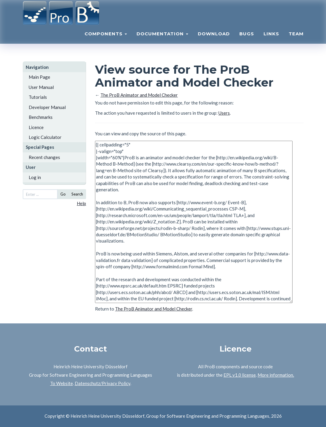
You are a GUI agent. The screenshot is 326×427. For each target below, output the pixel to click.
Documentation (162, 40)
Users (224, 113)
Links (271, 40)
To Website (61, 383)
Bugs (246, 40)
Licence (36, 127)
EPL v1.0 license (240, 375)
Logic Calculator (45, 137)
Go (63, 194)
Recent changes (44, 157)
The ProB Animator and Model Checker (139, 95)
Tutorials (38, 97)
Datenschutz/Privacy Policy (102, 383)
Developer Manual (47, 107)
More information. (276, 375)
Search (77, 194)
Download (214, 40)
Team (296, 40)
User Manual (41, 87)
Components (106, 40)
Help (81, 203)
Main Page (39, 77)
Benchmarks (41, 117)
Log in (35, 177)
